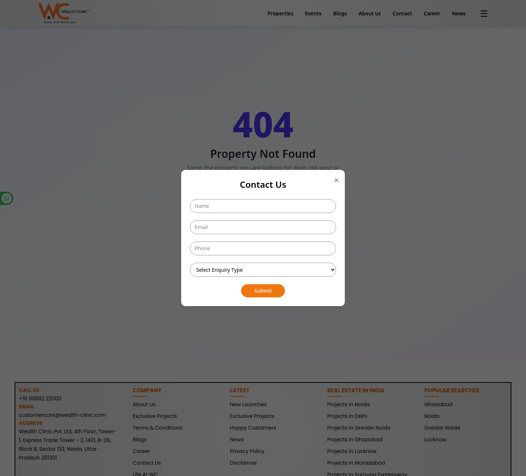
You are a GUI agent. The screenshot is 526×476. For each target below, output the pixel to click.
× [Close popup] (336, 180)
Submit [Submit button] (263, 290)
